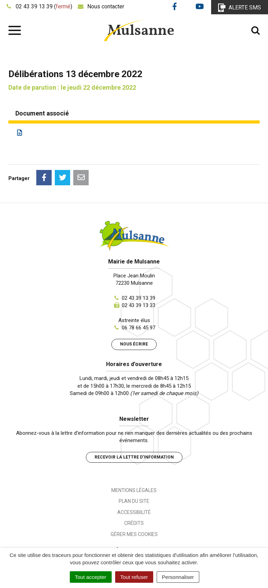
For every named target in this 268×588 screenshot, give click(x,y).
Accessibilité (134, 512)
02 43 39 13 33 (138, 305)
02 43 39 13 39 (138, 298)
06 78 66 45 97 (138, 328)
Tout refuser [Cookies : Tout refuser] (134, 577)
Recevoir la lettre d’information (134, 457)
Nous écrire (134, 344)
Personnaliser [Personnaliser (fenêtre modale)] (178, 577)
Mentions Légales (134, 490)
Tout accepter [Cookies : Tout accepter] (90, 577)
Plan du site (134, 501)
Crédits (134, 523)
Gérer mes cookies (134, 534)
